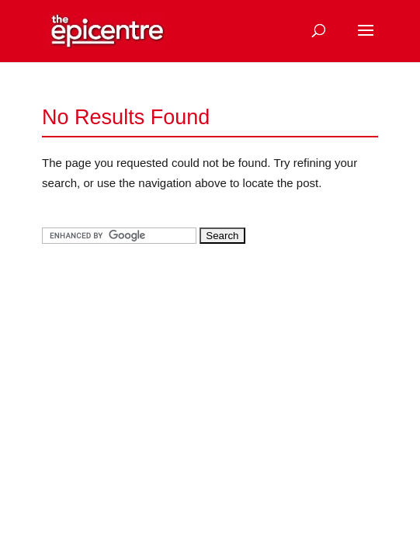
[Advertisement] (158, 366)
